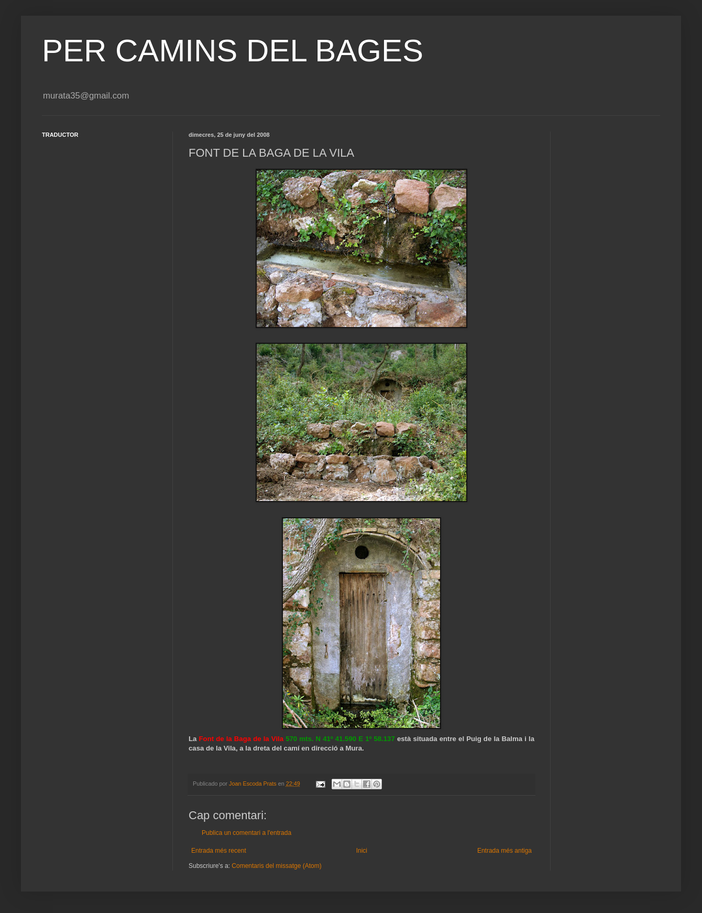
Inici (361, 850)
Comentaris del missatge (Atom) (276, 865)
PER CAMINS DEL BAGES (232, 50)
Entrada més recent (218, 850)
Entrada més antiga (504, 850)
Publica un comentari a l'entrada (246, 832)
